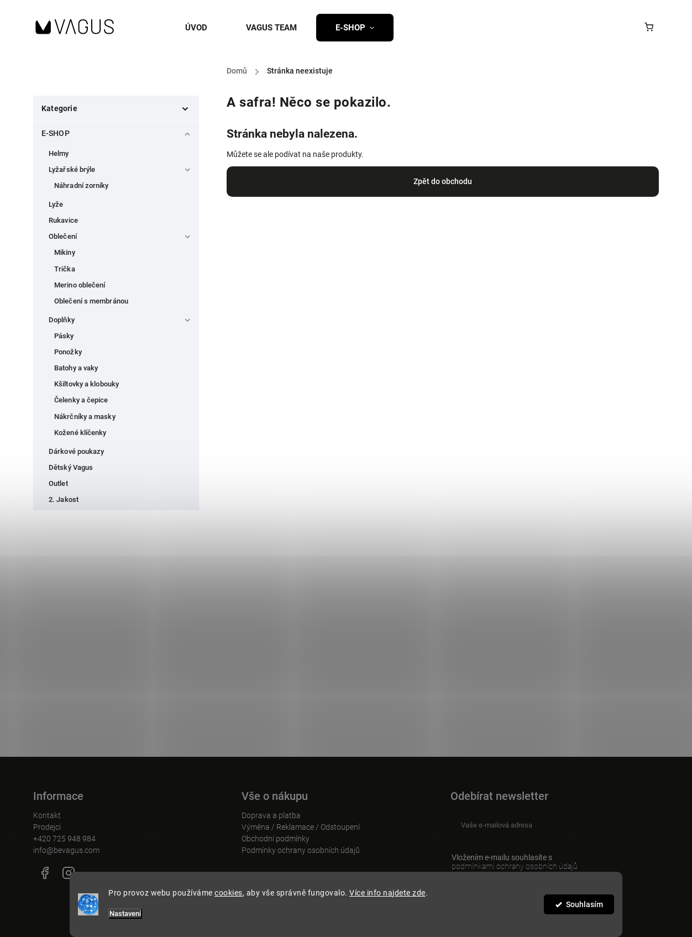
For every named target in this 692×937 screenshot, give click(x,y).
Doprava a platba (271, 815)
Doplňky (121, 318)
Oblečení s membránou (91, 301)
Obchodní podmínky (276, 838)
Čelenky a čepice (81, 400)
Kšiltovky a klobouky (86, 384)
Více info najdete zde (387, 892)
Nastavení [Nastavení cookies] (125, 913)
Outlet (58, 483)
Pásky (64, 336)
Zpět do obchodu (442, 181)
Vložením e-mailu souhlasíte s (545, 862)
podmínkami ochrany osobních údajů (515, 866)
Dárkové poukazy (76, 451)
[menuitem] (206, 27)
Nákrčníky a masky (85, 416)
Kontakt (47, 815)
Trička (64, 269)
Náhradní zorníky (81, 185)
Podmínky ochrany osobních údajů (301, 850)
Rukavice (63, 220)
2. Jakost (63, 499)
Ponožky (68, 352)
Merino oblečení (80, 285)
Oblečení (121, 234)
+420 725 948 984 (64, 838)
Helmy (59, 153)
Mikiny (64, 252)
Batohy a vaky (76, 368)
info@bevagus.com (66, 850)
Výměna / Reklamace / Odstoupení (301, 827)
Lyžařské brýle (121, 167)
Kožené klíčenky (80, 432)
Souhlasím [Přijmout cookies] (584, 904)
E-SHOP (117, 131)
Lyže (56, 204)
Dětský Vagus (71, 467)
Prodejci (47, 827)
